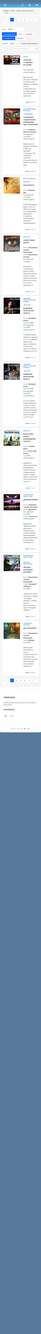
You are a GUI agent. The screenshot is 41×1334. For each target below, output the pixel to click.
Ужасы (25, 57)
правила (33, 703)
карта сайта (25, 703)
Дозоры (31, 640)
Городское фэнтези (27, 624)
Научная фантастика (27, 563)
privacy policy (8, 705)
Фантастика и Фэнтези (25, 11)
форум (12, 703)
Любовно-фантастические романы (29, 300)
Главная (6, 11)
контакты (18, 703)
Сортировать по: (9, 34)
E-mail (9, 716)
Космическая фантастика (28, 495)
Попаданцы (28, 114)
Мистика (26, 178)
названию (29, 34)
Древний (31, 509)
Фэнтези (26, 182)
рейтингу (20, 38)
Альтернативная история (29, 109)
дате (20, 34)
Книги (13, 11)
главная (6, 703)
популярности (9, 38)
